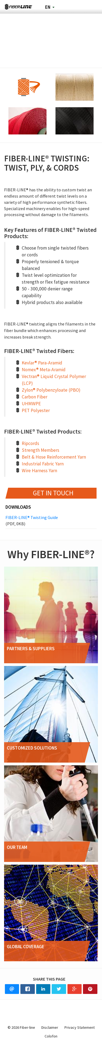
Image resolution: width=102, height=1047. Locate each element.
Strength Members (40, 450)
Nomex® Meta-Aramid (44, 370)
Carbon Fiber (34, 397)
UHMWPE (31, 404)
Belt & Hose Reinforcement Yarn (54, 457)
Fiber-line (18, 7)
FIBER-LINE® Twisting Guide (51, 521)
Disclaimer (49, 1027)
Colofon (51, 1036)
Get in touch (53, 493)
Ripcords (30, 443)
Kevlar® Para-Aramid (42, 363)
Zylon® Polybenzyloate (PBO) (51, 390)
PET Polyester (36, 410)
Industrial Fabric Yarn (43, 464)
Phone (78, 6)
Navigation (92, 6)
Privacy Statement (79, 1027)
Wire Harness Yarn (39, 471)
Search (63, 6)
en (47, 7)
